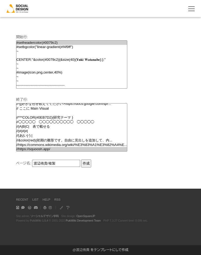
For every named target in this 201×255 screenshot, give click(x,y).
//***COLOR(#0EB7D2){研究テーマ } (71, 117)
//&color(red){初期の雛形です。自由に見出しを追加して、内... (71, 140)
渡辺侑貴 (83, 250)
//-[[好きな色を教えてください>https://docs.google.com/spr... (71, 103)
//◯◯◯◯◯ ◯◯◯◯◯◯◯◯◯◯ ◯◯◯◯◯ (71, 122)
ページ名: (23, 163)
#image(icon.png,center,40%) (71, 72)
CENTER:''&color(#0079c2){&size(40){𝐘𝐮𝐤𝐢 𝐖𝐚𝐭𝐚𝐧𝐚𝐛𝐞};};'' (71, 60)
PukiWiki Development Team (83, 220)
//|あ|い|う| (71, 135)
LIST (35, 199)
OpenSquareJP (85, 216)
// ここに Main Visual (71, 108)
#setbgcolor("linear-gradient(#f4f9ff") (71, 47)
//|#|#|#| (71, 131)
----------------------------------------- (71, 85)
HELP (46, 199)
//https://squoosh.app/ (71, 149)
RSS (57, 199)
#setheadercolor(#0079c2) (71, 43)
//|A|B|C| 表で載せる (71, 126)
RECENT (22, 199)
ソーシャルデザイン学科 (45, 216)
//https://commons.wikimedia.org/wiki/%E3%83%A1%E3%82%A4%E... (71, 145)
